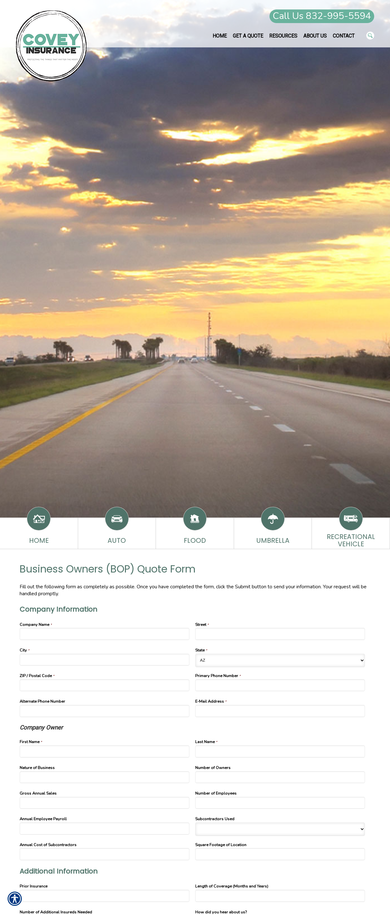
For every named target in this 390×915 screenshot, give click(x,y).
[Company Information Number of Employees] (280, 803)
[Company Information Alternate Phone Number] (105, 711)
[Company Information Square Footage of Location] (280, 854)
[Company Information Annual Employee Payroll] (105, 828)
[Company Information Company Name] (105, 634)
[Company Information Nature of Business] (105, 777)
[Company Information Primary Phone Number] (280, 685)
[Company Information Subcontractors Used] (280, 829)
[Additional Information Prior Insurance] (105, 896)
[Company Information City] (105, 660)
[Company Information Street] (280, 634)
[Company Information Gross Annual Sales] (105, 803)
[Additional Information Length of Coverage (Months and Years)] (280, 896)
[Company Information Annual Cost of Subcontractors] (105, 854)
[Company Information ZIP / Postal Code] (105, 685)
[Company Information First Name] (105, 751)
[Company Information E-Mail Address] (280, 711)
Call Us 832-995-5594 (322, 15)
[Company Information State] (280, 660)
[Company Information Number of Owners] (280, 777)
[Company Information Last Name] (280, 751)
